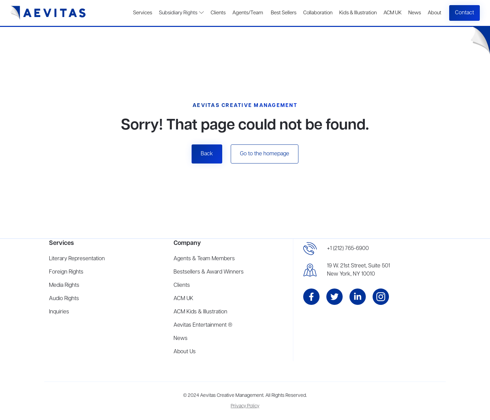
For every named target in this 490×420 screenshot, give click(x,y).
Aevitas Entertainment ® (203, 325)
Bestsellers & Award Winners (209, 272)
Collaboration (317, 13)
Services (142, 13)
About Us (185, 352)
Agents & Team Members (204, 259)
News (414, 13)
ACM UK (392, 13)
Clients (218, 13)
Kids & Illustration (358, 13)
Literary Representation (77, 259)
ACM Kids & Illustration (200, 312)
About (434, 13)
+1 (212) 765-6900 (348, 248)
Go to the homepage (264, 154)
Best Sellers (283, 13)
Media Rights (64, 285)
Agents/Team (247, 13)
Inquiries (59, 312)
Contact (464, 13)
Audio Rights (64, 298)
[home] (48, 13)
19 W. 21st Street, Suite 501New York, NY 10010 (358, 270)
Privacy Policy (245, 406)
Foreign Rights (66, 272)
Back (207, 154)
